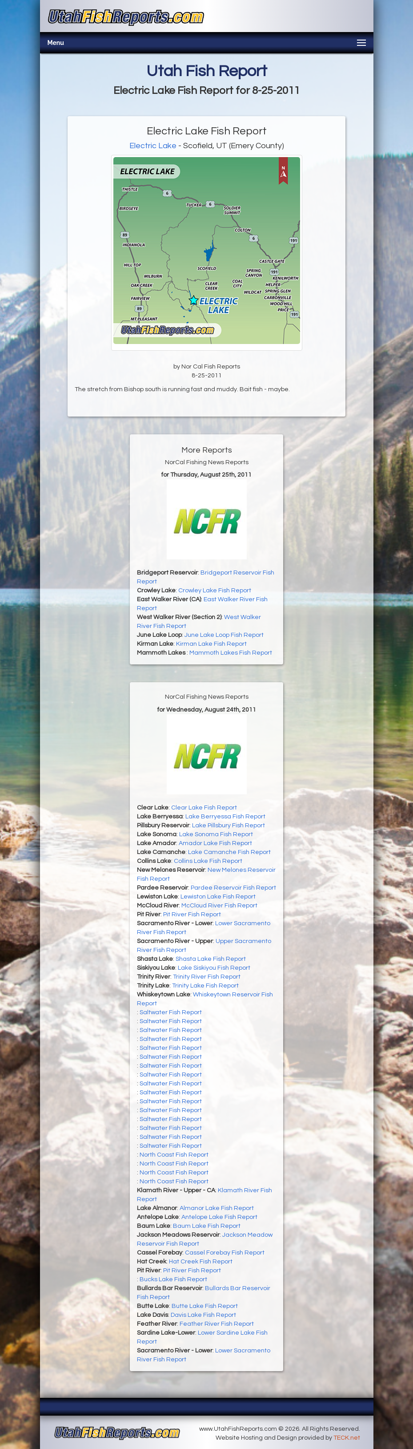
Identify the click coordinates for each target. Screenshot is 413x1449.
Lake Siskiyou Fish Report (214, 968)
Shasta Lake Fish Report (211, 959)
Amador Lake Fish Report (215, 843)
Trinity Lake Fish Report (205, 986)
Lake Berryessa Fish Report (225, 817)
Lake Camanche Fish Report (229, 852)
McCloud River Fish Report (219, 906)
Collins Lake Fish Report (208, 861)
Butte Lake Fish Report (205, 1306)
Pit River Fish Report (192, 914)
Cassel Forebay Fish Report (225, 1253)
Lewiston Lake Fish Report (218, 897)
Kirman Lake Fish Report (211, 644)
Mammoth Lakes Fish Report (230, 653)
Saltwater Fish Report (171, 1012)
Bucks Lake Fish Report (173, 1279)
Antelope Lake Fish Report (219, 1217)
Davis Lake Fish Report (203, 1315)
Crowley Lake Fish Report (214, 590)
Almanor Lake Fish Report (217, 1208)
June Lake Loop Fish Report (224, 635)
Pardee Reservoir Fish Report (233, 888)
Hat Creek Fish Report (201, 1262)
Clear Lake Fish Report (204, 808)
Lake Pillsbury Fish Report (228, 825)
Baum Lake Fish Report (207, 1226)
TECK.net (346, 1438)
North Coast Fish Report (174, 1155)
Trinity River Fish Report (207, 977)
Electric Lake (152, 146)
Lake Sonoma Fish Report (216, 834)
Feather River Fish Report (217, 1324)
